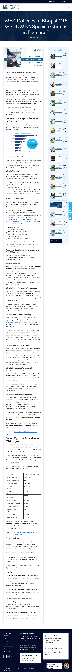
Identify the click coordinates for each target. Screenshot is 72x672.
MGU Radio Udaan (54, 1)
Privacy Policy (54, 668)
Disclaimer (63, 668)
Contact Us (6, 651)
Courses (5, 641)
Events (5, 638)
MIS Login (66, 1)
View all (55, 240)
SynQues (8, 670)
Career (5, 648)
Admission (6, 645)
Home (32, 37)
